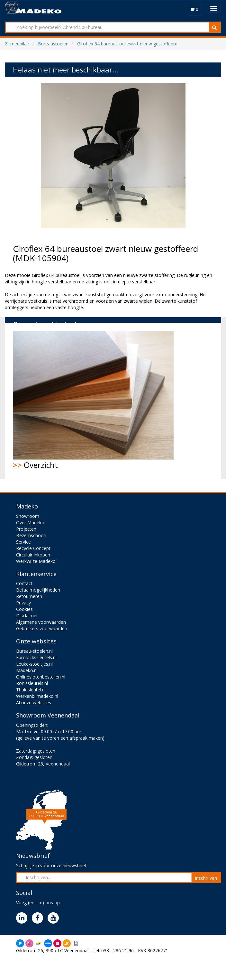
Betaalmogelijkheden (38, 590)
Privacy (23, 603)
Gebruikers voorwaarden (41, 628)
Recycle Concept (33, 548)
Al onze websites (33, 702)
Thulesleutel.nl (31, 690)
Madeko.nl (27, 670)
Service (23, 542)
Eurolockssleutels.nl (36, 657)
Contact (24, 583)
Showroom (27, 516)
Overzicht (93, 400)
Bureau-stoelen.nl (34, 651)
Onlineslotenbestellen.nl (40, 677)
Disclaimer (27, 615)
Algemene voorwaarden (41, 622)
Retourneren (29, 596)
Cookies (24, 609)
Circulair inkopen (33, 555)
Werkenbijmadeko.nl (37, 696)
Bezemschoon (31, 535)
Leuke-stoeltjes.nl (34, 664)
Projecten (26, 529)
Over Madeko (30, 522)
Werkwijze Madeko (36, 561)
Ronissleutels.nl (32, 683)
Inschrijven (206, 878)
